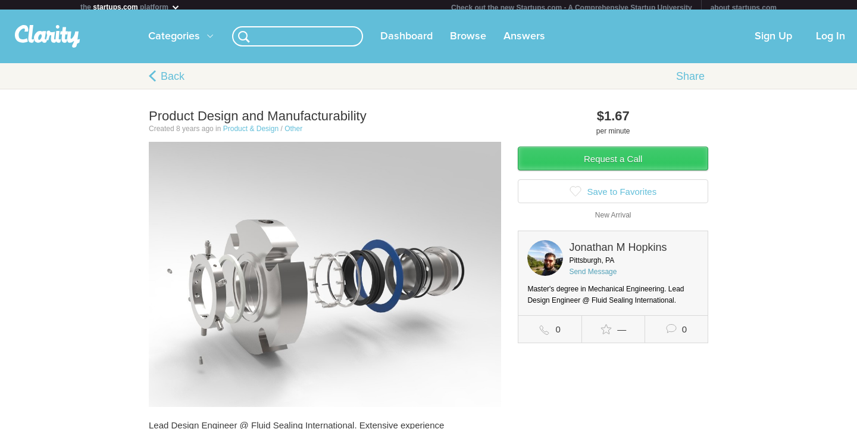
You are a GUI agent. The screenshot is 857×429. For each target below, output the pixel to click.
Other (293, 133)
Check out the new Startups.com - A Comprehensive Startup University (571, 8)
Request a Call (613, 163)
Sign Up (773, 41)
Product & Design (251, 133)
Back (172, 81)
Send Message (593, 276)
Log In (830, 41)
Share (690, 81)
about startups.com (744, 8)
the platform (130, 7)
